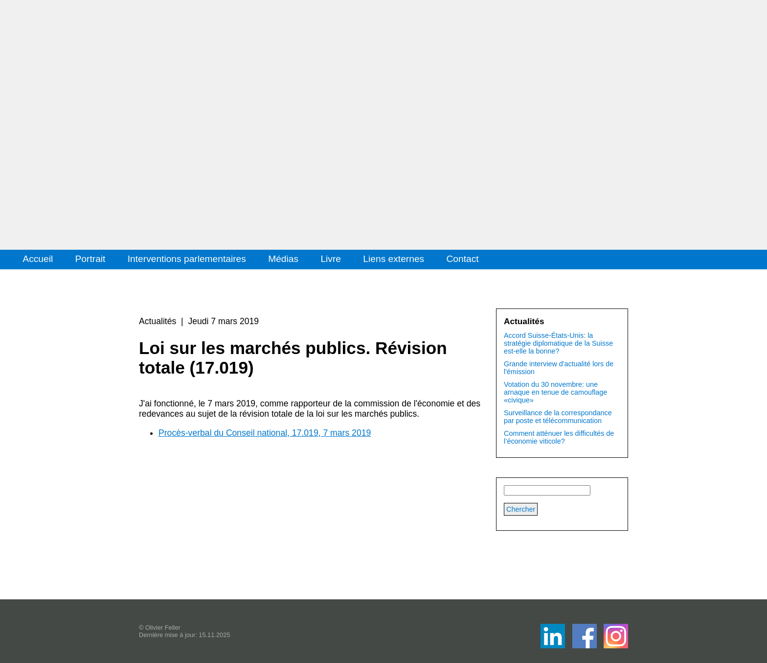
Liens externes (393, 259)
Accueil (38, 259)
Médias (283, 259)
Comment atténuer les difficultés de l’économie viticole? (559, 437)
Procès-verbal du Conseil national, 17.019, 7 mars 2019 (264, 433)
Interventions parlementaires (187, 259)
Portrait (90, 259)
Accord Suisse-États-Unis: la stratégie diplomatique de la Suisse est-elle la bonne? (558, 343)
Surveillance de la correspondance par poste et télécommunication (558, 417)
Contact (463, 259)
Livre (330, 259)
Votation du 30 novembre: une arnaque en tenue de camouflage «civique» (555, 392)
